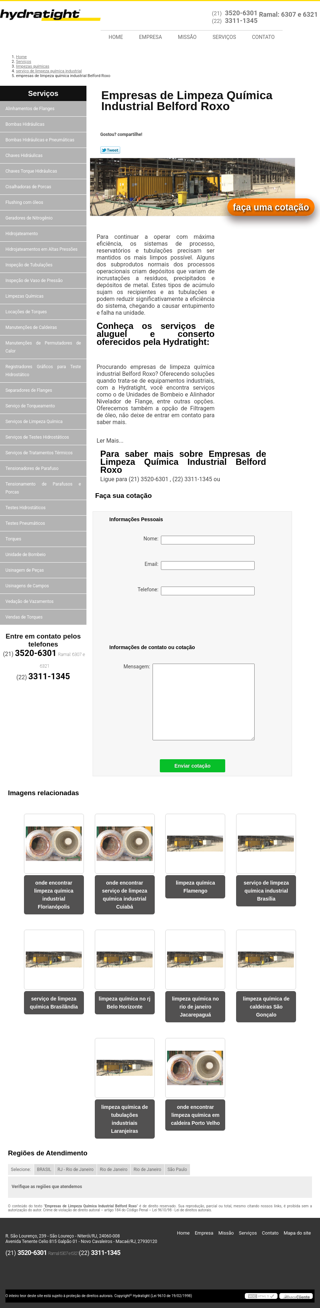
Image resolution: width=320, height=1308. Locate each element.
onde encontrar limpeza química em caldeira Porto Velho (195, 1115)
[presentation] (155, 621)
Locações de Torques (26, 311)
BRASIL (44, 1169)
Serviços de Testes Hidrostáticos (37, 437)
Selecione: (21, 1169)
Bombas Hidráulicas (25, 124)
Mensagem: (189, 702)
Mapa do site (297, 1233)
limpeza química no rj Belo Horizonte (124, 1003)
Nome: (199, 540)
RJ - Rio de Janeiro (75, 1169)
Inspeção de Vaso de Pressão (34, 280)
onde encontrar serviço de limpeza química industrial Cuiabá (124, 895)
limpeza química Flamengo (195, 887)
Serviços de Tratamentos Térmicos (39, 452)
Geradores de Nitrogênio (29, 218)
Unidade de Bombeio (26, 554)
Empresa (150, 37)
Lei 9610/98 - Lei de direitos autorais (181, 1210)
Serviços (224, 37)
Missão (187, 37)
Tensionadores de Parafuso (32, 468)
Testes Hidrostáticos (25, 507)
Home (116, 37)
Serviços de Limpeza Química (34, 421)
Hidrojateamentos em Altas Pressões (41, 249)
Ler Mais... (110, 440)
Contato (263, 37)
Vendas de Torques (24, 617)
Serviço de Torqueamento (30, 406)
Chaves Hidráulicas (24, 155)
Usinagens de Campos (27, 585)
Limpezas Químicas (25, 296)
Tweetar (110, 150)
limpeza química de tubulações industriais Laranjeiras (124, 1119)
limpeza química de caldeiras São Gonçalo (266, 1007)
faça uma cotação (271, 207)
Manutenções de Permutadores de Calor (43, 347)
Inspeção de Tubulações (29, 264)
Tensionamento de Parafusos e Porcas (43, 488)
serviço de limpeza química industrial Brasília (266, 891)
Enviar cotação (192, 766)
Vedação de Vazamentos (30, 601)
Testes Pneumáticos (25, 523)
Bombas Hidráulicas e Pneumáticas (40, 139)
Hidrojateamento (22, 233)
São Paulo (177, 1169)
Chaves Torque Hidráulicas (31, 171)
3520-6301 (241, 13)
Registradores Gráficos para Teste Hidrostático (43, 370)
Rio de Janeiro (113, 1169)
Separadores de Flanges (29, 390)
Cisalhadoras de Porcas (28, 186)
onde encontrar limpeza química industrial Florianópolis (53, 895)
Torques (13, 539)
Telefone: (196, 591)
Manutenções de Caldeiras (31, 327)
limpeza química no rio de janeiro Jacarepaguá (195, 1007)
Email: (200, 565)
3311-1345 (241, 20)
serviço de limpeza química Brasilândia (54, 1003)
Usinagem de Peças (25, 570)
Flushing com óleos (24, 202)
